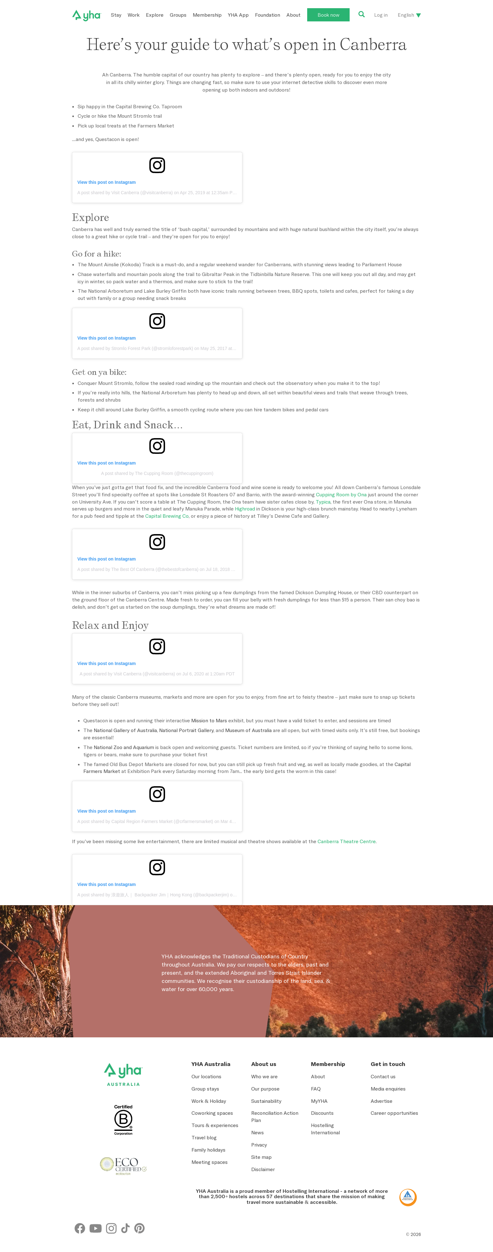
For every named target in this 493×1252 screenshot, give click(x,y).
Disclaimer (263, 1169)
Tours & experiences (214, 1125)
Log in (381, 15)
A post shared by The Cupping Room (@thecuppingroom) (157, 473)
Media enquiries (388, 1089)
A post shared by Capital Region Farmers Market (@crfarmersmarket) (145, 821)
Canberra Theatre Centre (347, 841)
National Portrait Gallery (186, 730)
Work (134, 15)
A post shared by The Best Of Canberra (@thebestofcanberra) (137, 569)
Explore (154, 15)
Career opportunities (394, 1113)
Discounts (322, 1113)
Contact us (383, 1076)
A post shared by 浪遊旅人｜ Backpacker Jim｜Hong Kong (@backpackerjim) (153, 894)
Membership (207, 15)
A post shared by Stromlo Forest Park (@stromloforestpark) (135, 348)
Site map (261, 1157)
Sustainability (266, 1101)
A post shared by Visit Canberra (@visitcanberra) (125, 192)
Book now (328, 15)
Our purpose (265, 1089)
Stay (116, 15)
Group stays (205, 1089)
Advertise (381, 1101)
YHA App (238, 15)
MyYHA (319, 1101)
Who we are (264, 1076)
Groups (178, 15)
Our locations (206, 1076)
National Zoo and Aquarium (124, 747)
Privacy (259, 1145)
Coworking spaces (212, 1113)
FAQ (316, 1089)
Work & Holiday (208, 1101)
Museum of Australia (248, 730)
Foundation (267, 15)
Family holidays (208, 1150)
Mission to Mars (209, 720)
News (257, 1132)
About (293, 15)
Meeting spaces (209, 1162)
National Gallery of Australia (125, 730)
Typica (323, 502)
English (406, 15)
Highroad (245, 508)
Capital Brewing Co (167, 516)
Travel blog (204, 1137)
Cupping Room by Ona (341, 494)
